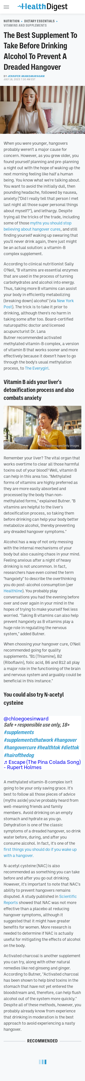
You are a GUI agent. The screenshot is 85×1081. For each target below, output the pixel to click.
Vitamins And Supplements (25, 25)
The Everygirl (37, 368)
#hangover (65, 740)
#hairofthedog (19, 755)
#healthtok (48, 747)
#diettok (70, 747)
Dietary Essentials (39, 21)
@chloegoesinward (26, 718)
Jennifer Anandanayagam (26, 76)
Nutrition (11, 21)
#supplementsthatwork (28, 740)
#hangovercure (20, 747)
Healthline (13, 590)
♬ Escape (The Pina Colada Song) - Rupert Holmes (42, 764)
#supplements (19, 732)
